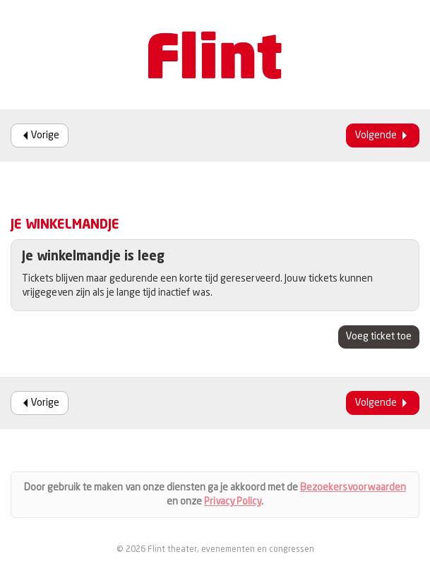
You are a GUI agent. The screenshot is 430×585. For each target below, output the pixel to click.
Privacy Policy (232, 502)
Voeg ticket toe (379, 337)
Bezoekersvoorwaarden (353, 488)
